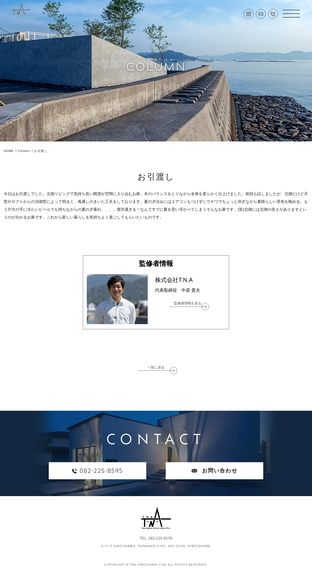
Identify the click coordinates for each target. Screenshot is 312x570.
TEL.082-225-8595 (156, 538)
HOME (9, 151)
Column (24, 151)
